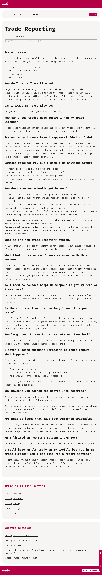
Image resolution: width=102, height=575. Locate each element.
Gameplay (23, 14)
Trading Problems (14, 545)
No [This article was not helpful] (9, 41)
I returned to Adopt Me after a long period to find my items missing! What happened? (46, 551)
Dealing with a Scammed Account (21, 535)
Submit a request (91, 570)
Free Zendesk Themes (100, 560)
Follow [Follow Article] (93, 14)
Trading (34, 14)
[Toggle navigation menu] (98, 4)
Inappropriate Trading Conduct (21, 558)
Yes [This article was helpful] (5, 41)
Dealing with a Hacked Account (21, 540)
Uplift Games (10, 14)
